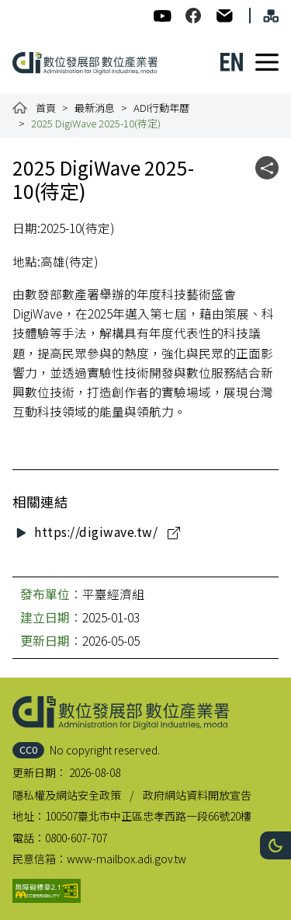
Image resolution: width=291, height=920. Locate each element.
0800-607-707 (76, 837)
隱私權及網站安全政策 (66, 795)
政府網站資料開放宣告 (197, 795)
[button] (275, 845)
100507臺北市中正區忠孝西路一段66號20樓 (148, 816)
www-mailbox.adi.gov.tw (126, 858)
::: (21, 8)
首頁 (46, 107)
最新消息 (94, 107)
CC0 (28, 749)
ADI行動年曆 (161, 107)
